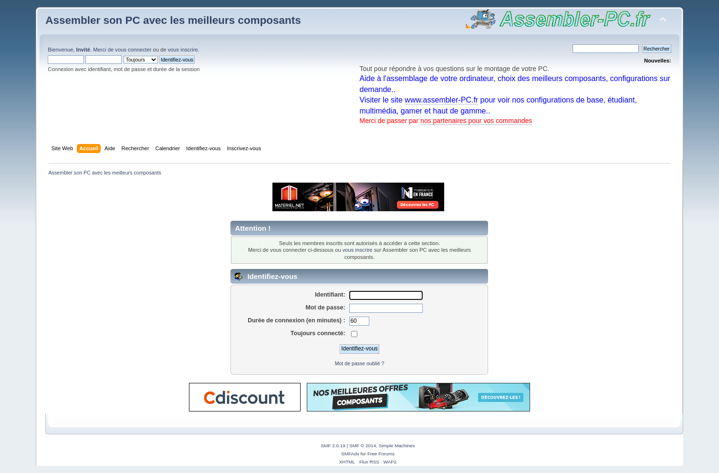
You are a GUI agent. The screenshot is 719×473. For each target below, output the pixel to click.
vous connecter (133, 49)
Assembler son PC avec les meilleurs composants (173, 20)
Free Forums (381, 453)
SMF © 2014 (362, 445)
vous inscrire (183, 49)
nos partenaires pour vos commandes (476, 120)
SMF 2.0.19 (333, 445)
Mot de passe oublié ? (360, 363)
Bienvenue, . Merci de (81, 49)
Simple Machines (397, 445)
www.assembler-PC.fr (441, 100)
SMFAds (350, 453)
